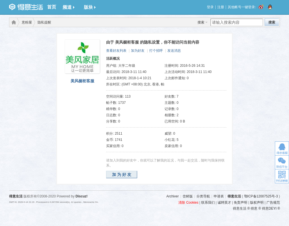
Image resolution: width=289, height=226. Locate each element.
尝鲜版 (188, 196)
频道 (69, 7)
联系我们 (208, 203)
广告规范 (273, 203)
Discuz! (82, 196)
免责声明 (240, 203)
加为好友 (137, 51)
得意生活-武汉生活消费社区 (12, 22)
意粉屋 (27, 22)
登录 (210, 7)
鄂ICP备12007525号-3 (261, 196)
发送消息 (174, 51)
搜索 (201, 22)
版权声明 (257, 203)
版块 (90, 7)
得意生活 (234, 196)
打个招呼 (156, 51)
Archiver (172, 196)
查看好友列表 (116, 51)
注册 (220, 7)
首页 (51, 7)
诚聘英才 (224, 203)
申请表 (219, 196)
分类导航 (203, 196)
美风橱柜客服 (82, 81)
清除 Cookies (188, 203)
